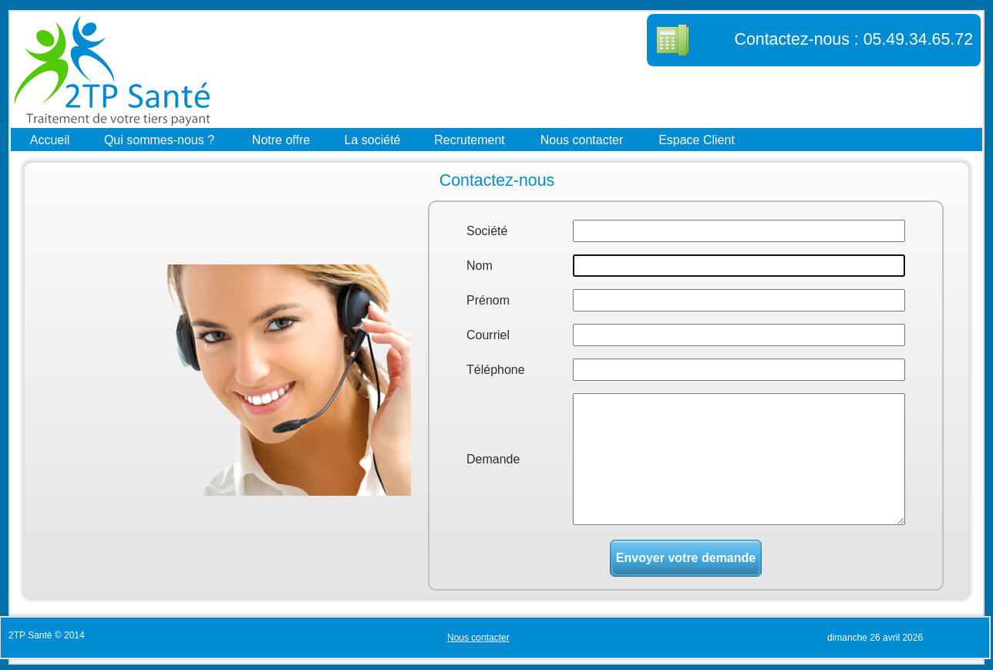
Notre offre (281, 139)
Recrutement (469, 139)
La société (373, 139)
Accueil (50, 139)
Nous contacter (582, 139)
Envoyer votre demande (686, 557)
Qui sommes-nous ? (159, 139)
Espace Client (696, 139)
